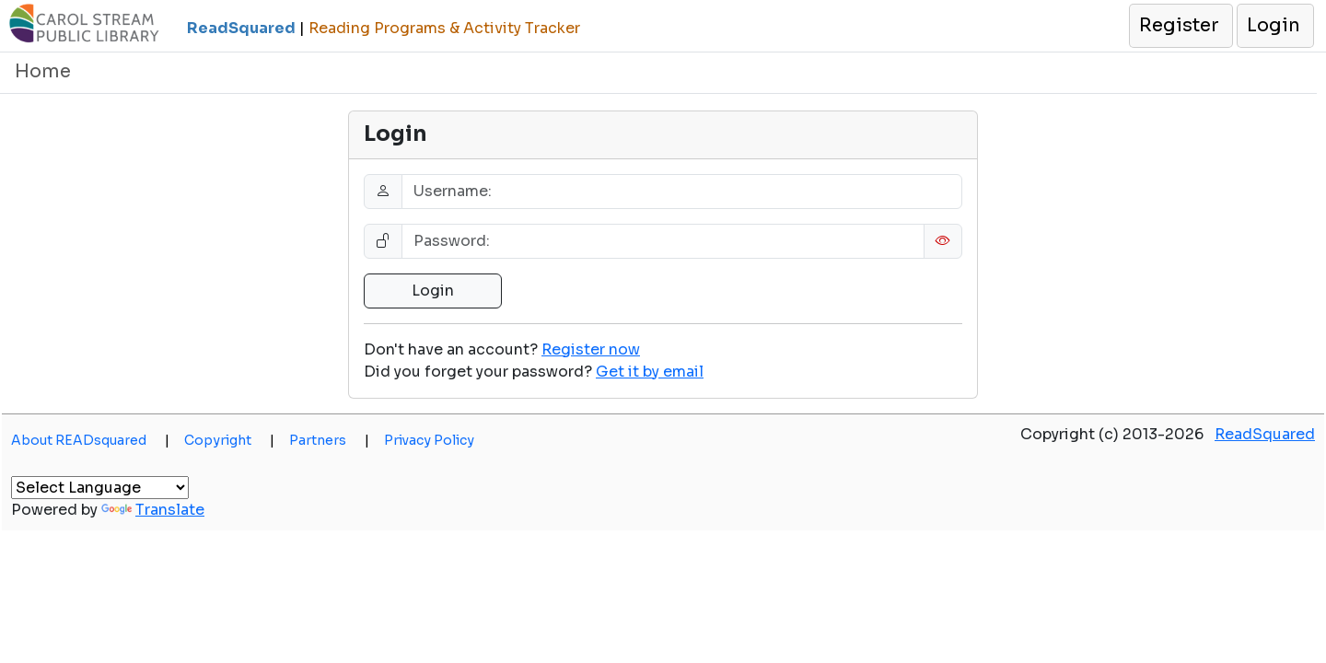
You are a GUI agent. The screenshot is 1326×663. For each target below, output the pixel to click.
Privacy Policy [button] (429, 440)
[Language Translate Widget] (100, 487)
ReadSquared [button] (1265, 434)
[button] (1180, 26)
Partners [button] (329, 440)
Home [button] (43, 71)
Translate (152, 509)
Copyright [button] (229, 440)
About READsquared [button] (90, 440)
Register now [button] (590, 349)
